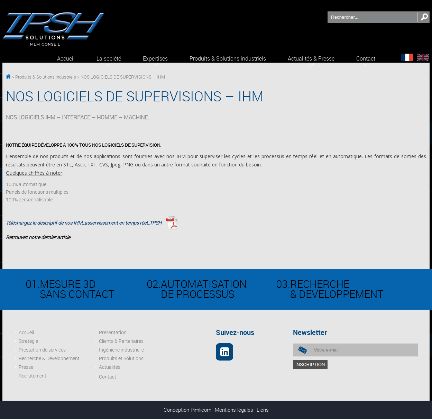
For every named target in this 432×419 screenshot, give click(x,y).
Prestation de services (42, 349)
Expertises (155, 58)
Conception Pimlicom (187, 409)
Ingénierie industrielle (121, 349)
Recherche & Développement (49, 358)
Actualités (109, 367)
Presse (26, 367)
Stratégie (28, 341)
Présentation (113, 332)
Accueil (66, 58)
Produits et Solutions (121, 358)
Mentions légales (234, 409)
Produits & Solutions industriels (228, 58)
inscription (310, 364)
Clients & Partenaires (121, 341)
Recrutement (32, 375)
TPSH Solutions (8, 77)
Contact (365, 58)
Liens (263, 409)
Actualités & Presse (311, 58)
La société (108, 58)
